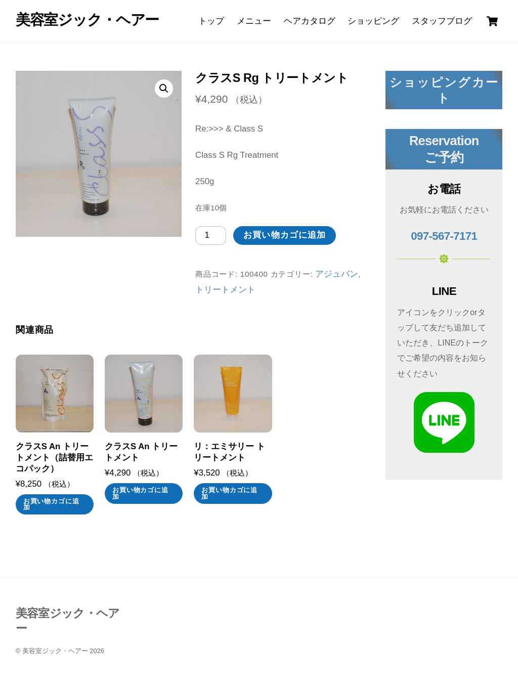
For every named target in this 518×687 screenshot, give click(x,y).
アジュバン (336, 274)
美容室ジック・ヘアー (55, 651)
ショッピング (373, 21)
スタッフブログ (442, 21)
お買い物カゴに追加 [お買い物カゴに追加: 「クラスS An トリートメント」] (140, 493)
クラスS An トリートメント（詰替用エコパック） (54, 458)
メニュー (254, 21)
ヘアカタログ (309, 21)
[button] (164, 88)
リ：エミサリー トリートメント (229, 452)
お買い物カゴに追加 (284, 235)
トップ (211, 21)
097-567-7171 (444, 236)
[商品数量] (210, 235)
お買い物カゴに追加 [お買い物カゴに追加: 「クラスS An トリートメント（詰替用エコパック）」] (51, 504)
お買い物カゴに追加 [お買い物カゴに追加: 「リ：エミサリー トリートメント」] (229, 493)
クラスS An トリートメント (141, 452)
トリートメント (225, 289)
